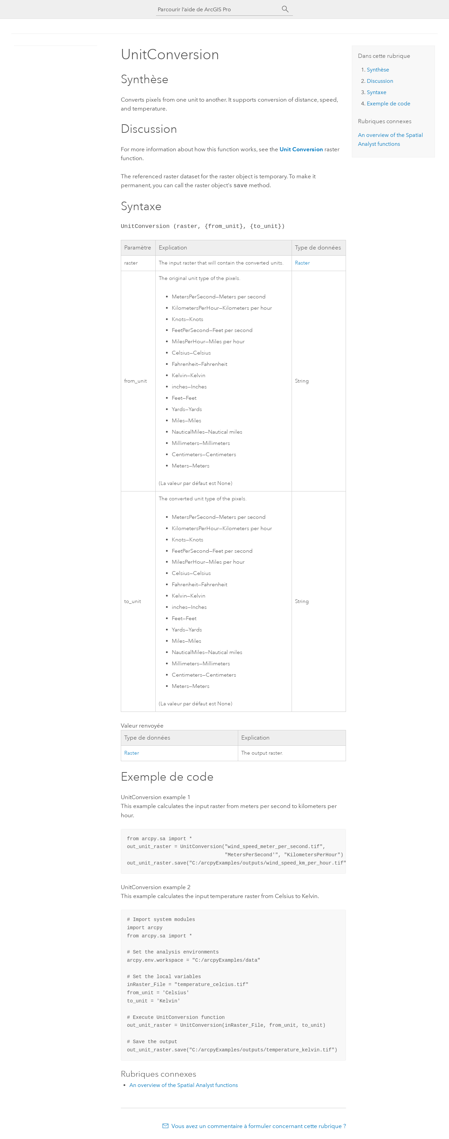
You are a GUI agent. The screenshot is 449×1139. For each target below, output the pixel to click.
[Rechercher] (285, 9)
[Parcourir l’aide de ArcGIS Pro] (217, 9)
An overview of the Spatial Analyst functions (183, 1084)
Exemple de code (388, 103)
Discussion (380, 81)
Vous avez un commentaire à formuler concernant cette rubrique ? (258, 1125)
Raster (302, 262)
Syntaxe (376, 92)
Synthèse (378, 69)
